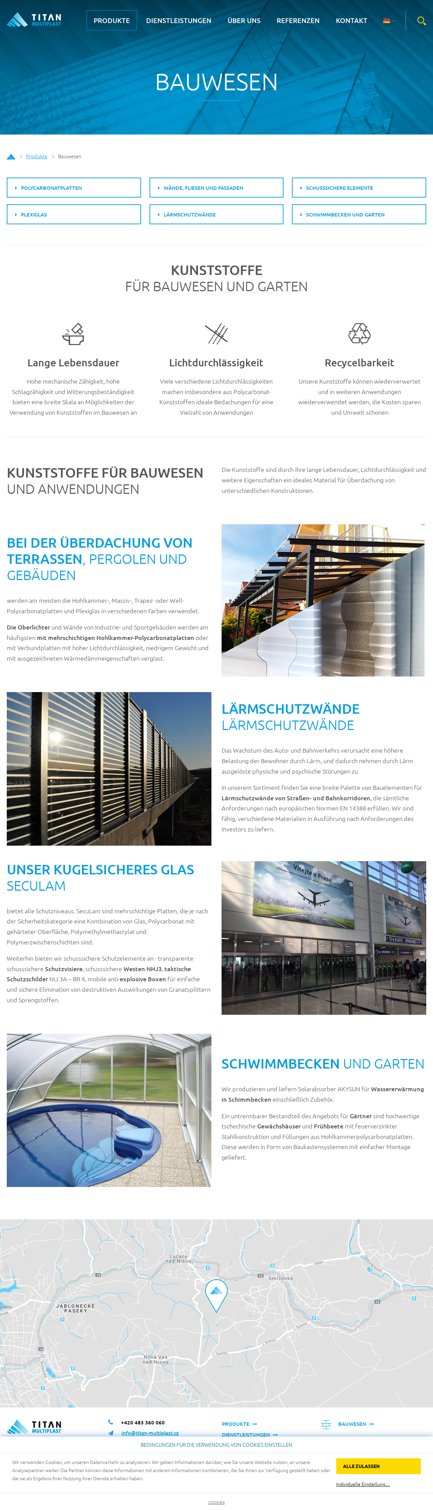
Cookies (216, 1502)
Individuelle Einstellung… (363, 1484)
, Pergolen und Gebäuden (100, 558)
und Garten (323, 1063)
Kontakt (351, 20)
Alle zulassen (361, 1466)
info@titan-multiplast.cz (150, 1432)
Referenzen (298, 20)
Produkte (112, 20)
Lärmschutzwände (291, 717)
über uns (244, 20)
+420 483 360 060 (143, 1422)
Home (11, 157)
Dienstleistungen (178, 20)
